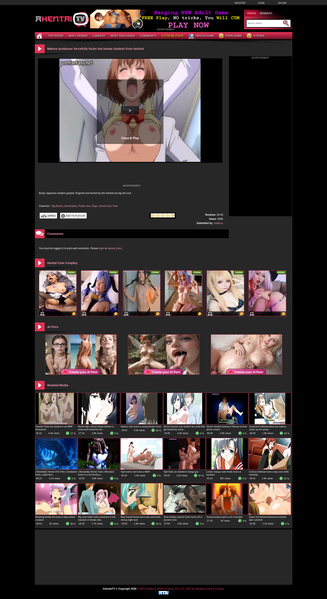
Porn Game (230, 36)
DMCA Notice (146, 588)
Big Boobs (57, 206)
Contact (219, 588)
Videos (251, 13)
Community (148, 35)
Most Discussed (123, 35)
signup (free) (115, 248)
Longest (99, 35)
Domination (70, 206)
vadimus (218, 223)
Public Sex (84, 206)
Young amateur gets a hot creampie (224, 517)
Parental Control (203, 588)
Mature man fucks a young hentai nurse (141, 426)
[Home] (40, 36)
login (101, 248)
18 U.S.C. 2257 (182, 588)
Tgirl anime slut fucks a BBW (135, 471)
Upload (282, 3)
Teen (115, 206)
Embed (48, 215)
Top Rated (55, 35)
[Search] (265, 23)
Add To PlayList (73, 215)
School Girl (105, 206)
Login (261, 3)
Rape (95, 206)
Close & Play (130, 138)
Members (266, 13)
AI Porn (255, 36)
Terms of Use (164, 588)
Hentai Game (201, 36)
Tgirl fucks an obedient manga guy (181, 471)
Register (240, 3)
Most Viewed (77, 35)
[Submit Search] (286, 23)
